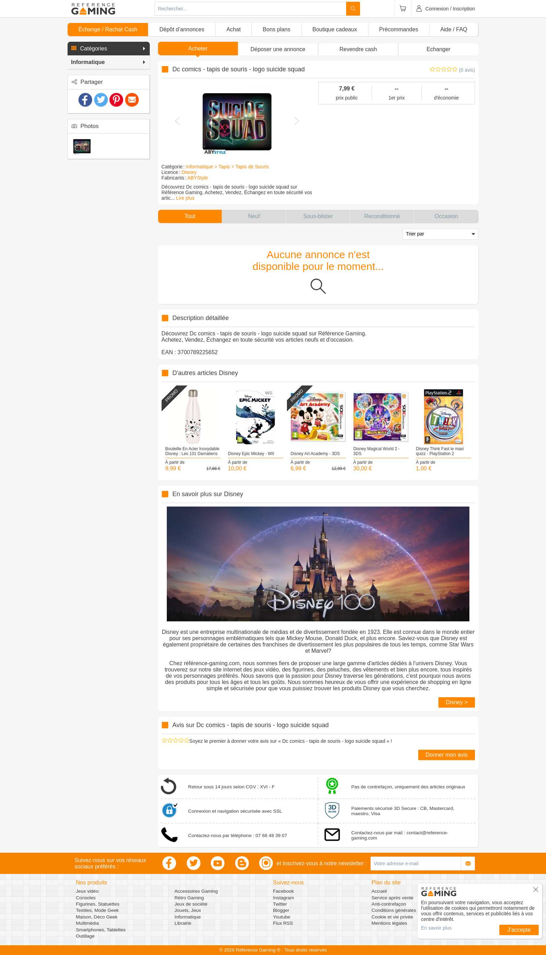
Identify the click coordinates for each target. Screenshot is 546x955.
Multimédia (87, 923)
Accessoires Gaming (196, 891)
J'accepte (519, 930)
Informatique (187, 917)
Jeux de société (190, 904)
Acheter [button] (198, 48)
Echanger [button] (439, 49)
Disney (189, 172)
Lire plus (185, 198)
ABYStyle (197, 178)
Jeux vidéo (87, 891)
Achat (233, 29)
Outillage (85, 936)
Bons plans (276, 29)
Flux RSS (283, 923)
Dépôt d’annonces (181, 29)
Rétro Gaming (189, 897)
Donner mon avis (447, 755)
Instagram (283, 897)
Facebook (283, 891)
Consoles (86, 897)
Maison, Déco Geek (96, 917)
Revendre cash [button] (358, 49)
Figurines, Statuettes (97, 904)
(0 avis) (467, 70)
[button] (109, 49)
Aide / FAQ (453, 29)
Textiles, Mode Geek (97, 910)
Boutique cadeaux (334, 29)
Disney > (457, 702)
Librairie (182, 923)
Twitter (280, 904)
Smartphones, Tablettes (101, 929)
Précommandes (398, 29)
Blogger (281, 910)
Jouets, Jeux (187, 910)
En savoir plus (436, 928)
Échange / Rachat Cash (107, 29)
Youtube (281, 917)
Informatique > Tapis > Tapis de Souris (227, 166)
